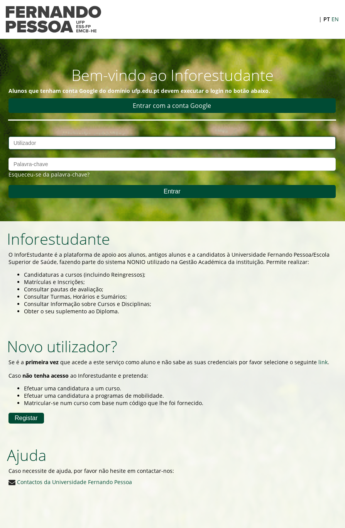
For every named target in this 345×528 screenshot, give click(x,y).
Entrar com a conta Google (172, 105)
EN (335, 19)
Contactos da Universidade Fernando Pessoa (70, 482)
